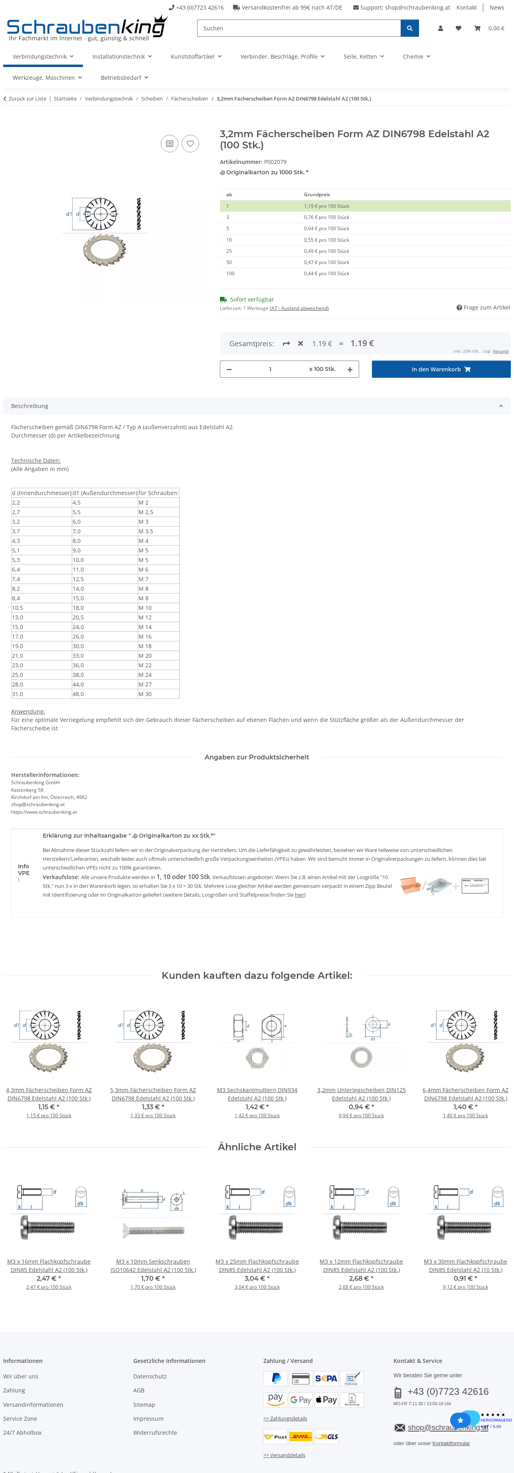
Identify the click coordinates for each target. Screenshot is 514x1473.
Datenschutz (150, 1347)
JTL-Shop (475, 1464)
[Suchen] (299, 28)
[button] (440, 28)
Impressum (148, 1389)
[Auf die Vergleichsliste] (169, 143)
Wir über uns (20, 1347)
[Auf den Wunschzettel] (190, 143)
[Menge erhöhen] (350, 340)
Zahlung (14, 1361)
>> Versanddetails (284, 1426)
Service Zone (20, 1389)
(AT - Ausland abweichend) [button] (299, 308)
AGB (138, 1361)
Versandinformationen (33, 1375)
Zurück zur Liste (27, 98)
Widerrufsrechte (155, 1404)
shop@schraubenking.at (417, 7)
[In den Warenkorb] (9, 124)
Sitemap (144, 1375)
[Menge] (270, 340)
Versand (102, 1444)
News (497, 7)
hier (299, 865)
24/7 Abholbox (22, 1404)
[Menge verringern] (229, 340)
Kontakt (467, 7)
